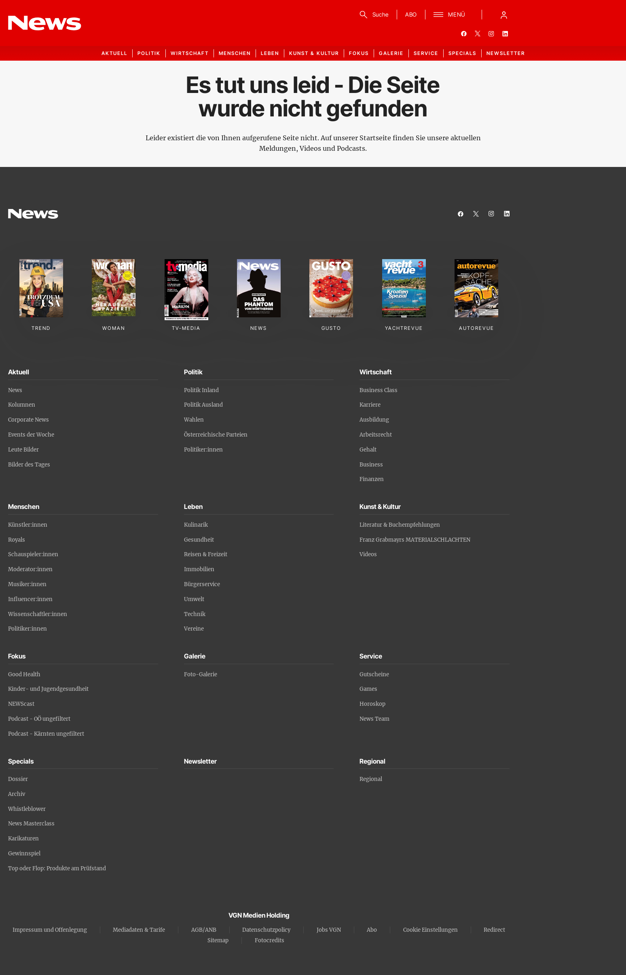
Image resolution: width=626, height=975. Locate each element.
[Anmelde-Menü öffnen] (504, 14)
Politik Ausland (203, 404)
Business (371, 464)
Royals (16, 539)
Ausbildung (374, 419)
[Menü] (449, 14)
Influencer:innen (30, 599)
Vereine (194, 628)
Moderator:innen (30, 569)
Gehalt (368, 449)
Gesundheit (199, 539)
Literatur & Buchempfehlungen (400, 524)
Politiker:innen (203, 449)
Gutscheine (374, 674)
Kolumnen (21, 404)
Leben (270, 53)
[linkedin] (505, 33)
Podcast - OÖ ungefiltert (39, 718)
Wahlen (194, 419)
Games (368, 689)
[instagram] (491, 33)
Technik (194, 614)
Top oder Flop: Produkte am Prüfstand (57, 868)
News (15, 390)
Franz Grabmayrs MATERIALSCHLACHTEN (415, 539)
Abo (372, 929)
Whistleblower (27, 809)
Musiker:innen (27, 584)
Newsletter (505, 53)
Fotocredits (269, 940)
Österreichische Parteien (215, 434)
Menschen (235, 53)
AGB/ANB (203, 929)
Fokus (359, 53)
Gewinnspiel (24, 853)
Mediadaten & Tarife (139, 929)
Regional (371, 779)
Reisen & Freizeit (205, 554)
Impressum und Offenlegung (50, 929)
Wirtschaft (190, 53)
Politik (149, 53)
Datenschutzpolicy (266, 929)
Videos (368, 554)
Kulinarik (196, 524)
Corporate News (28, 419)
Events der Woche (31, 434)
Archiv (16, 794)
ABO (411, 14)
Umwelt (194, 599)
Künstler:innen (27, 524)
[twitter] (477, 33)
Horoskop (372, 704)
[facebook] (464, 33)
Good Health (24, 674)
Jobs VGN (329, 929)
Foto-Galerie (200, 674)
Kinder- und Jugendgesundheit (48, 689)
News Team (374, 718)
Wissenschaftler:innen (37, 614)
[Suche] (372, 14)
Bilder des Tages (29, 464)
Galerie (391, 53)
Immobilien (199, 569)
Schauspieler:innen (33, 554)
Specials (462, 53)
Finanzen (372, 479)
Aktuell (114, 53)
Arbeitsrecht (376, 434)
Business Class (379, 390)
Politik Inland (201, 390)
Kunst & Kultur (314, 53)
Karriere (370, 404)
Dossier (18, 779)
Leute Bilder (23, 449)
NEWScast (21, 704)
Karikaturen (23, 838)
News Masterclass (31, 823)
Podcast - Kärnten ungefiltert (46, 733)
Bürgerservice (202, 584)
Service (426, 53)
